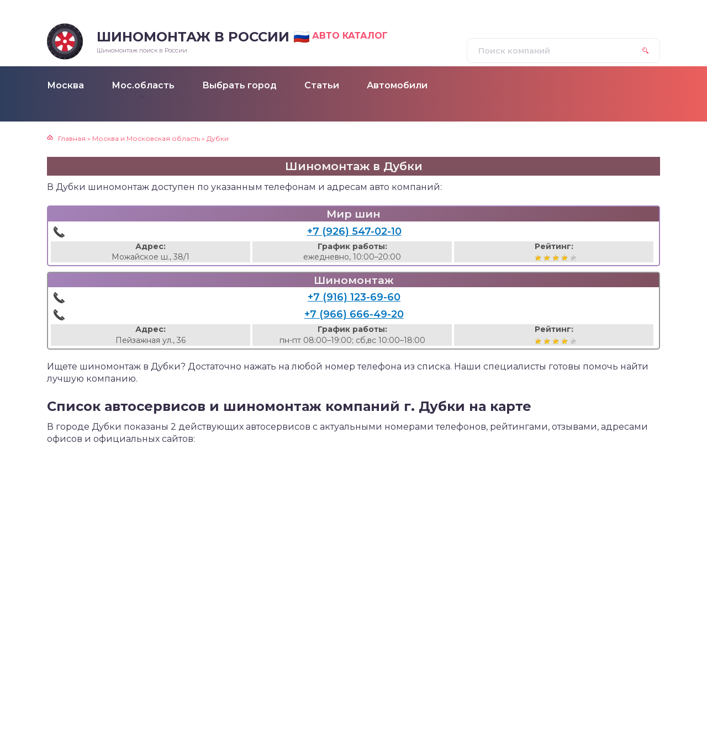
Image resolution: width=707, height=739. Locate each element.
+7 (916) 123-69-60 (354, 297)
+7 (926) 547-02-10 (354, 231)
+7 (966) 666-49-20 (354, 314)
